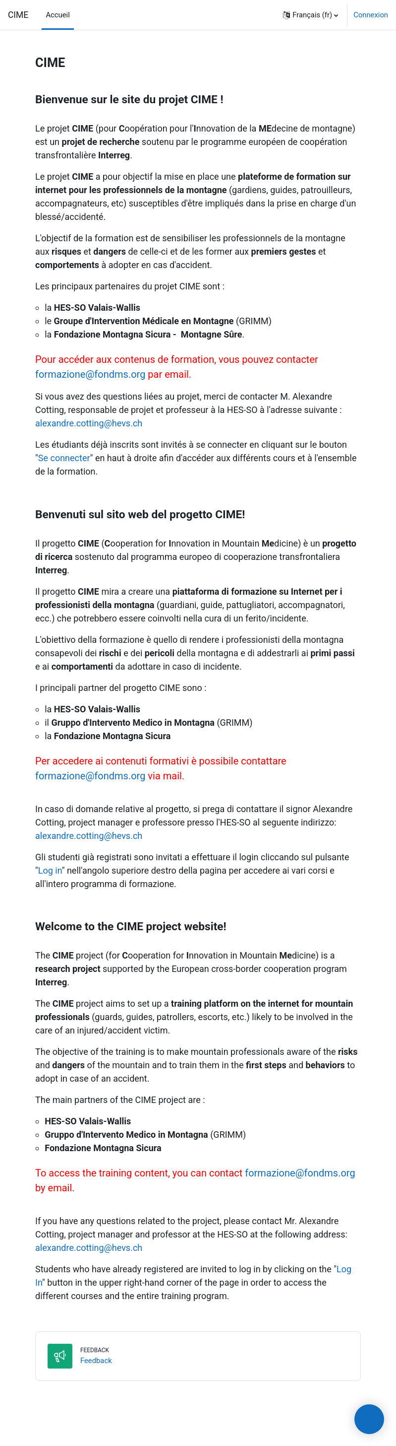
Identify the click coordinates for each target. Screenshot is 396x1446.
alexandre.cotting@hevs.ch (88, 423)
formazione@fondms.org (90, 374)
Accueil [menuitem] (57, 14)
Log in (50, 870)
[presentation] (369, 1419)
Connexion (370, 14)
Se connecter (64, 458)
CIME (18, 15)
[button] (310, 15)
